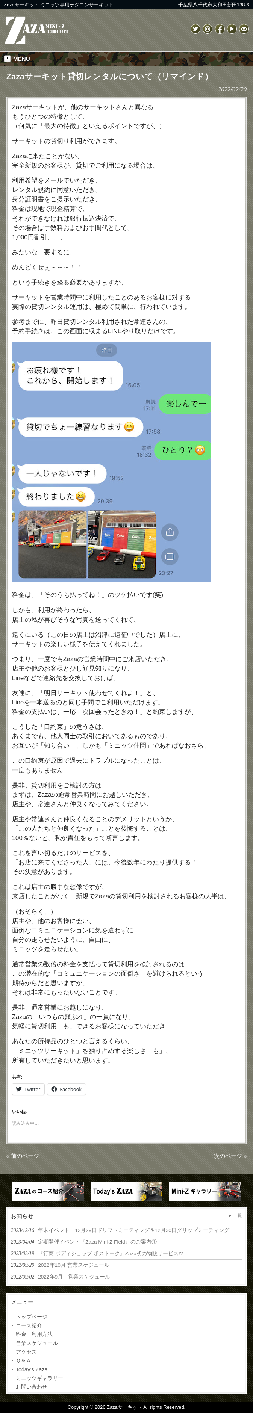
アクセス (26, 1352)
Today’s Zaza (32, 1369)
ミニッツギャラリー (39, 1378)
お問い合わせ (31, 1387)
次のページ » (230, 1156)
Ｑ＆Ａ (23, 1360)
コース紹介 (29, 1325)
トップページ (31, 1317)
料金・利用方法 (34, 1334)
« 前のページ (22, 1156)
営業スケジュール (37, 1343)
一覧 (237, 1215)
